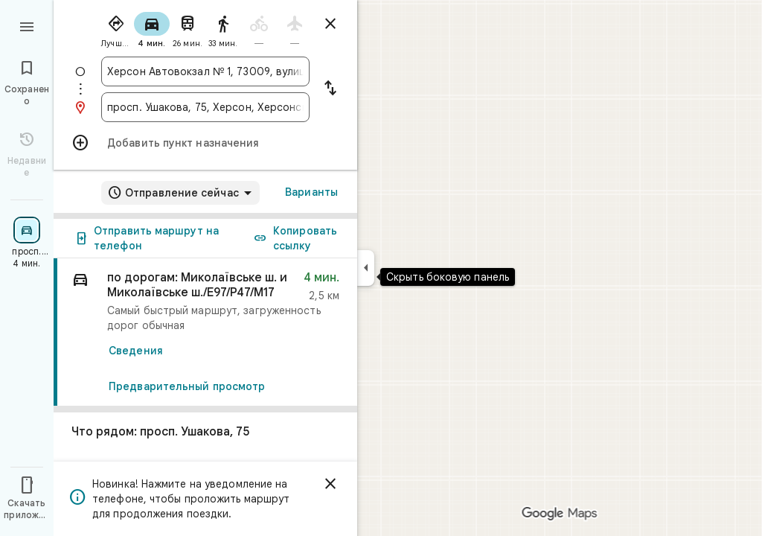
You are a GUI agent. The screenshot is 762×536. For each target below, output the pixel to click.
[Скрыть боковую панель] (365, 268)
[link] (205, 332)
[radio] (116, 28)
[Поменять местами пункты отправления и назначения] (330, 89)
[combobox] (205, 71)
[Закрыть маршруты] (330, 24)
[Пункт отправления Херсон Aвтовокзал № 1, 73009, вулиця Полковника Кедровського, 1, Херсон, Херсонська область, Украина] (205, 71)
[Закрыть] (330, 484)
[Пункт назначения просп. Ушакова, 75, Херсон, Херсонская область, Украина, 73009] (205, 107)
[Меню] (27, 25)
